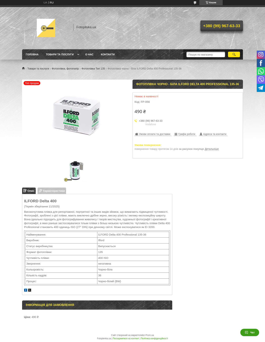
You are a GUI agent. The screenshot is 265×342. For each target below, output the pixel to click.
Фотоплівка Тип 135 (93, 68)
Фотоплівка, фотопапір (65, 68)
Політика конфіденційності (154, 338)
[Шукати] (234, 54)
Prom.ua (150, 335)
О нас (89, 54)
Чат (250, 332)
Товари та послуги (60, 54)
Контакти (108, 54)
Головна (32, 54)
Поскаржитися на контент (126, 338)
